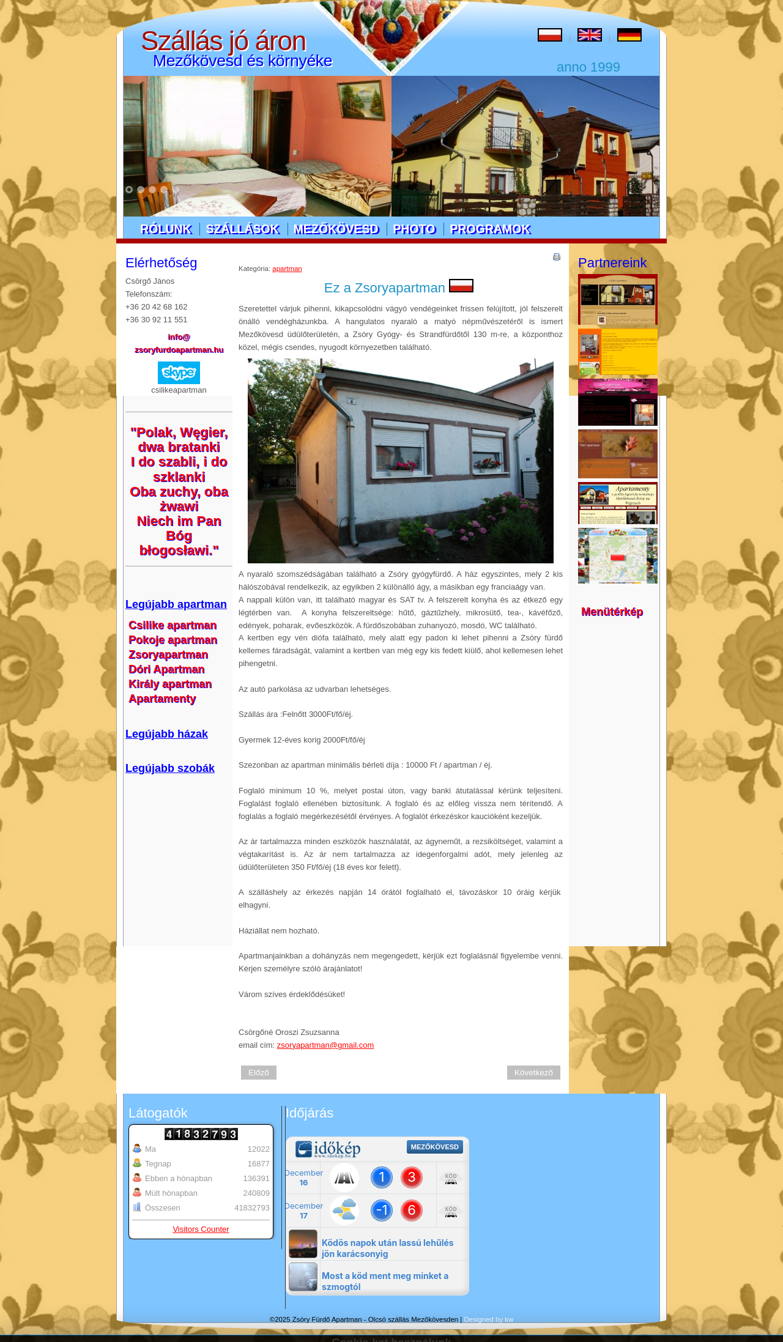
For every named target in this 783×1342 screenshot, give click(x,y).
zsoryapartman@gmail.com (325, 1045)
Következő (533, 1072)
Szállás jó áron (223, 41)
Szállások (242, 229)
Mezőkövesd (336, 229)
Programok (490, 229)
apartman (287, 268)
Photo (414, 229)
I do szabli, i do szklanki (179, 469)
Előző (258, 1072)
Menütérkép (612, 612)
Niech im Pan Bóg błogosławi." (178, 535)
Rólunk (165, 229)
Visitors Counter (201, 1229)
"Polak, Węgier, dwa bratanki (179, 439)
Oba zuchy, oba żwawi (179, 499)
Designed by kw (489, 1319)
